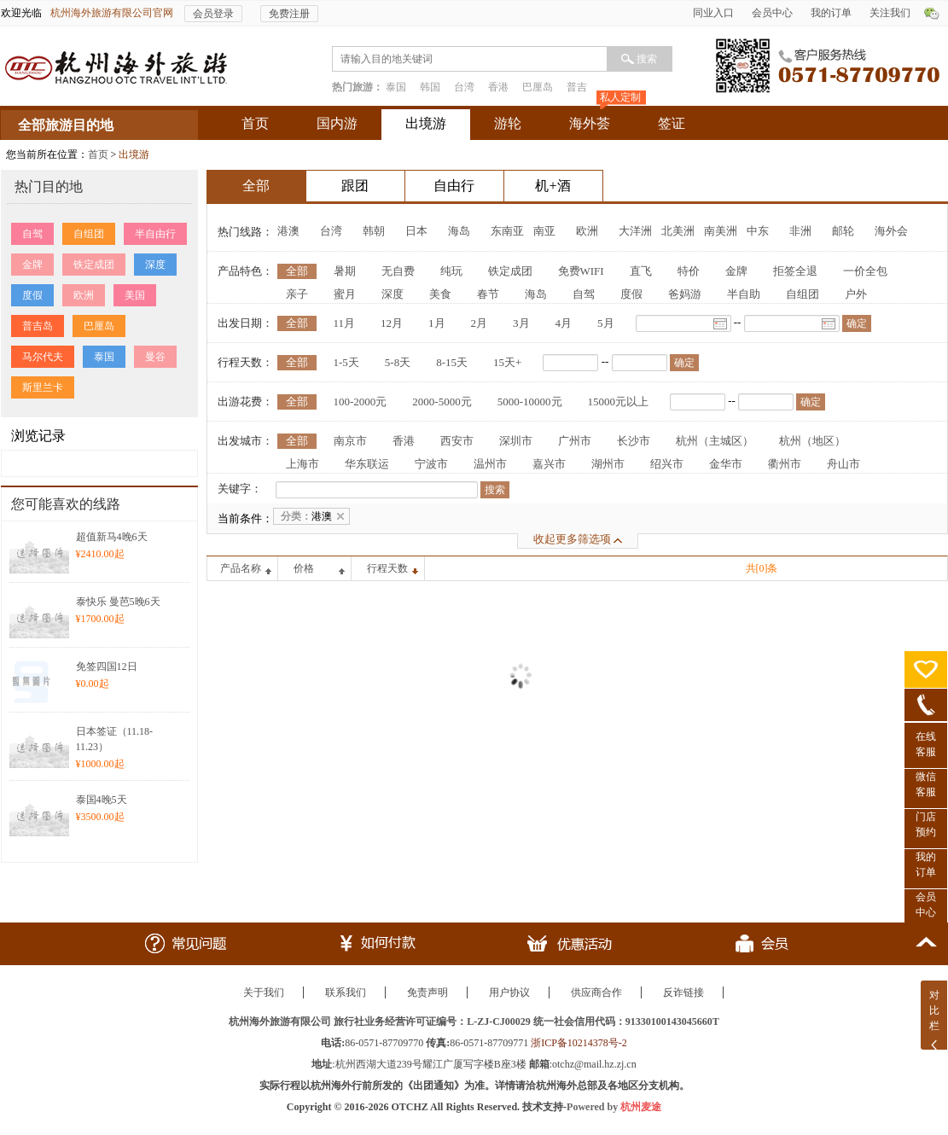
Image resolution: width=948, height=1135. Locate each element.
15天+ (507, 362)
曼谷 (155, 357)
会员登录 (213, 14)
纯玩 (451, 271)
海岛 (459, 230)
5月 (605, 323)
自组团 (88, 234)
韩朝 (374, 230)
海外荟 (589, 123)
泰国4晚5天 (101, 800)
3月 (521, 323)
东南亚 (507, 230)
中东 (758, 230)
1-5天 (346, 362)
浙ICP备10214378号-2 (579, 1043)
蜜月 (345, 294)
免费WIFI (581, 271)
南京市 (350, 440)
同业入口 (713, 13)
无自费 (398, 271)
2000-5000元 (441, 401)
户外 (856, 294)
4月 (564, 323)
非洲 (800, 230)
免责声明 (427, 992)
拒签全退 (795, 271)
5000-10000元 (529, 401)
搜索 (647, 59)
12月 (392, 323)
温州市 (490, 463)
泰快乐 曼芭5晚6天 (118, 602)
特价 (689, 271)
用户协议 (509, 992)
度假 (32, 295)
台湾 (464, 87)
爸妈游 (684, 294)
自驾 (32, 234)
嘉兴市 (549, 463)
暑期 (345, 271)
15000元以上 (618, 401)
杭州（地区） (812, 440)
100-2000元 (360, 401)
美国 (135, 295)
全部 (297, 271)
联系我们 (345, 992)
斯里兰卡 (42, 387)
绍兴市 (666, 463)
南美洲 (720, 230)
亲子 (297, 294)
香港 (498, 87)
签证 (671, 123)
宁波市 (431, 463)
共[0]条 (762, 568)
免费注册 (289, 14)
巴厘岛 (537, 87)
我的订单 (831, 13)
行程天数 (387, 568)
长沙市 (633, 440)
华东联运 (367, 463)
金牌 (32, 265)
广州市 (574, 440)
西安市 (457, 440)
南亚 (544, 230)
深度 (155, 265)
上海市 (302, 463)
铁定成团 (93, 265)
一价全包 (865, 271)
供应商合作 (596, 992)
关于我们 (263, 992)
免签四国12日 (106, 666)
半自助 (743, 294)
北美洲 (678, 230)
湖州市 (608, 463)
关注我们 (889, 13)
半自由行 (155, 234)
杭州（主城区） (714, 440)
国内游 (337, 123)
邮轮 (843, 230)
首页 (255, 123)
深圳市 (515, 440)
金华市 (725, 463)
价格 (304, 568)
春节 (488, 294)
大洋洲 (635, 230)
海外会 (891, 230)
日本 (416, 230)
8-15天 (452, 362)
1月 (436, 323)
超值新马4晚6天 (112, 537)
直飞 (641, 271)
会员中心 (772, 13)
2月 (479, 323)
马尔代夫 (42, 357)
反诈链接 (683, 992)
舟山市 (843, 463)
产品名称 (240, 568)
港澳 (288, 230)
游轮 (507, 123)
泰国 (396, 87)
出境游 (425, 123)
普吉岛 (37, 326)
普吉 (577, 87)
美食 (440, 294)
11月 (345, 323)
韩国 (430, 87)
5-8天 (397, 362)
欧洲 (83, 295)
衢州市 (784, 463)
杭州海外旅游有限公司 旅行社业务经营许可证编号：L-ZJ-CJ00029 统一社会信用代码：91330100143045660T (474, 1021)
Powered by (614, 1107)
